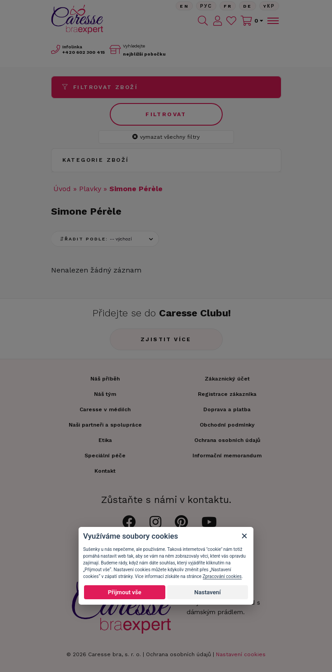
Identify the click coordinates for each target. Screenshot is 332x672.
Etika (105, 440)
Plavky (90, 188)
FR (228, 6)
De (247, 6)
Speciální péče (105, 455)
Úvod (62, 188)
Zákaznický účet (227, 379)
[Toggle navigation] (272, 21)
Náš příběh (105, 379)
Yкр (269, 6)
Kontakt (105, 471)
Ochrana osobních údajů (178, 654)
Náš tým (105, 394)
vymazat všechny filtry (166, 137)
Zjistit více (166, 339)
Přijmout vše (124, 592)
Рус (206, 6)
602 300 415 (83, 52)
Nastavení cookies (241, 654)
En (184, 6)
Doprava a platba (227, 409)
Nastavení (207, 592)
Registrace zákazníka (227, 394)
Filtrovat (166, 114)
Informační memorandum (227, 455)
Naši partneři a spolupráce (105, 425)
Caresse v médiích (105, 409)
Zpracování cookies (222, 576)
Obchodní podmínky (227, 425)
